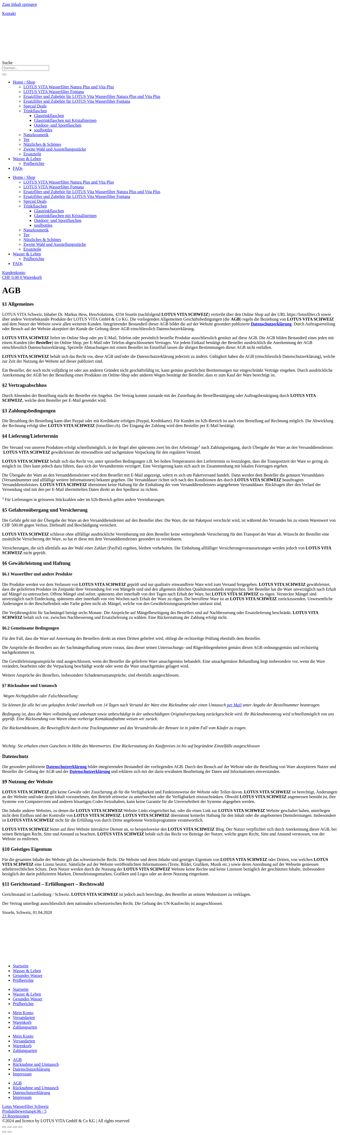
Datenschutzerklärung (271, 324)
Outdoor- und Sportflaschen (57, 125)
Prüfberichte (33, 163)
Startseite (21, 966)
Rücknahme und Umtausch (36, 1064)
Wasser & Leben (27, 158)
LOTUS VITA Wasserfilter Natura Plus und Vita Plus (68, 87)
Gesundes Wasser (27, 975)
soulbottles (43, 130)
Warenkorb (22, 1022)
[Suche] (4, 74)
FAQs (18, 168)
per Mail (234, 705)
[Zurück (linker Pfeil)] (4, 1132)
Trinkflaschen (35, 111)
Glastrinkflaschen (49, 115)
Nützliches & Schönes (42, 144)
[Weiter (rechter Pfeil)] (9, 1132)
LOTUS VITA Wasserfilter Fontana (53, 91)
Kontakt (9, 13)
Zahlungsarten (25, 1027)
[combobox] (25, 68)
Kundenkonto (13, 272)
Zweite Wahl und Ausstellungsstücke (54, 149)
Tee (26, 139)
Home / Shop (24, 82)
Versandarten (24, 1017)
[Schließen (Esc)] (4, 1127)
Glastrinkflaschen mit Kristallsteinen (65, 120)
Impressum (22, 1074)
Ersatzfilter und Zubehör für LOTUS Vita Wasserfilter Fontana (76, 101)
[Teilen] (9, 1127)
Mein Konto (23, 1012)
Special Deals (35, 106)
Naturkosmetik (36, 134)
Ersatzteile (32, 154)
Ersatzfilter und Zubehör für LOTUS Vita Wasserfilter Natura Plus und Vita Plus (91, 96)
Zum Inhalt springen (19, 4)
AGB (17, 1059)
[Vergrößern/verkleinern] (20, 1127)
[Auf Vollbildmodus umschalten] (15, 1127)
